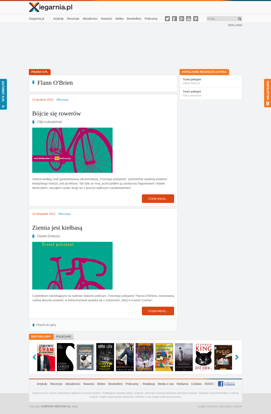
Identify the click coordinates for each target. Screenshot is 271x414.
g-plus (181, 18)
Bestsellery (134, 18)
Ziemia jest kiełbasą (57, 227)
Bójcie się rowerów (56, 113)
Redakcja (149, 384)
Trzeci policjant (211, 81)
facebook (174, 18)
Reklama (182, 384)
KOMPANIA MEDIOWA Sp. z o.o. (59, 406)
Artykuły (58, 18)
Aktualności (90, 18)
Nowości (106, 18)
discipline (212, 406)
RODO (209, 384)
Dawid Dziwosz (48, 236)
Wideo (119, 18)
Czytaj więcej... (158, 198)
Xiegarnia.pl (36, 18)
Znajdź (239, 18)
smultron (237, 406)
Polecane (63, 336)
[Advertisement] (128, 46)
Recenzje (73, 18)
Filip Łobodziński (49, 122)
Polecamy (151, 18)
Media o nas (166, 384)
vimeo (195, 18)
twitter (167, 18)
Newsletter (267, 93)
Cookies (196, 384)
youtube (188, 18)
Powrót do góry (46, 325)
